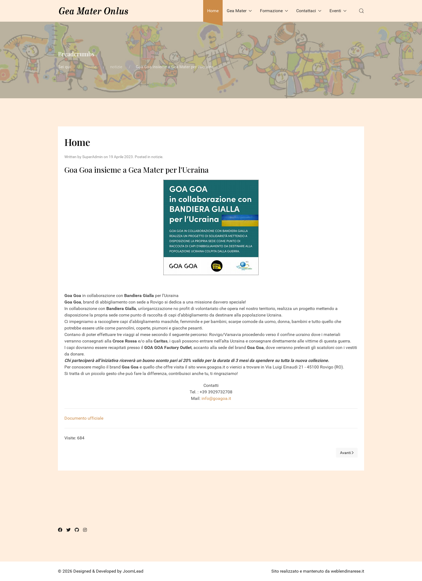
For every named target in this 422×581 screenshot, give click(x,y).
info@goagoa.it (216, 398)
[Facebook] (60, 530)
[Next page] (347, 453)
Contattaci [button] (308, 10)
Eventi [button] (338, 10)
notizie (156, 157)
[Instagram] (85, 530)
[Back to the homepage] (93, 11)
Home (213, 10)
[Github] (77, 530)
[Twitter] (68, 530)
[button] (361, 11)
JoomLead (133, 571)
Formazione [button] (274, 10)
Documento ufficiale (83, 418)
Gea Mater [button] (239, 10)
